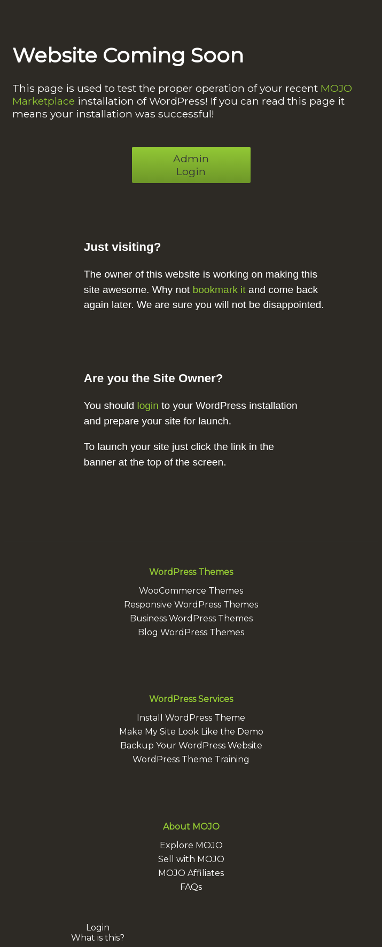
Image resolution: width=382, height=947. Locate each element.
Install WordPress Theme (191, 718)
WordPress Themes (191, 572)
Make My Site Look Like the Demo (191, 732)
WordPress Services (191, 699)
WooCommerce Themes (191, 591)
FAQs (191, 887)
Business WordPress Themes (191, 618)
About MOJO (191, 827)
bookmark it (218, 289)
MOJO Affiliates (191, 873)
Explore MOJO (191, 845)
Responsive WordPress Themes (191, 604)
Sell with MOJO (191, 859)
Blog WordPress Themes (191, 632)
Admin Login (191, 165)
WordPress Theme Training (191, 759)
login (148, 405)
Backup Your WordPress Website (191, 745)
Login (98, 927)
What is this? (97, 938)
